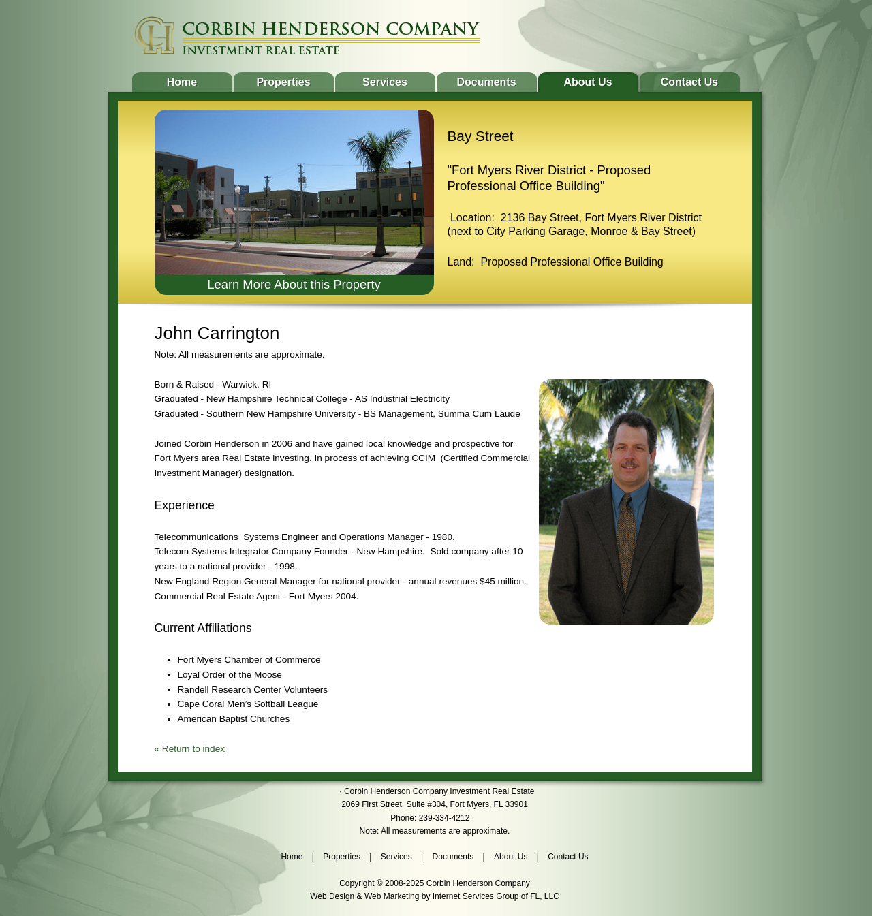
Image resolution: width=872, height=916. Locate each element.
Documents (486, 82)
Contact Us (689, 82)
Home (182, 82)
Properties (283, 82)
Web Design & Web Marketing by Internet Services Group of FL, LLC (434, 896)
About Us (587, 82)
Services (384, 82)
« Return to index (190, 749)
